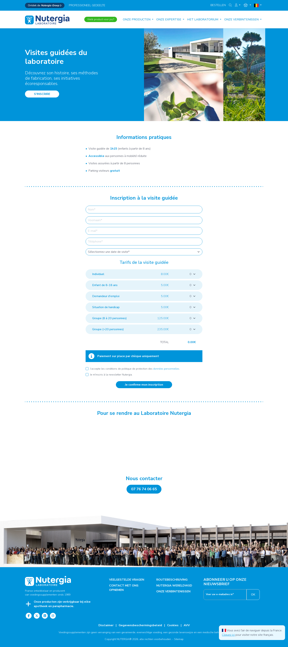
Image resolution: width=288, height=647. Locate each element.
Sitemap (178, 639)
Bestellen (218, 5)
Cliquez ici (228, 635)
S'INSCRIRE (42, 94)
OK (253, 595)
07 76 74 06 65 (144, 489)
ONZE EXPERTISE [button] (169, 19)
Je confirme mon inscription (144, 385)
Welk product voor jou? (100, 19)
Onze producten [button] (137, 19)
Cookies (173, 625)
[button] (237, 5)
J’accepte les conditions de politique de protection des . (135, 369)
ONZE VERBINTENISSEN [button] (241, 19)
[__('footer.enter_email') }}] (225, 594)
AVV (187, 625)
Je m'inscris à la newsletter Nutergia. (111, 374)
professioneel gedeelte (87, 5)
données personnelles (166, 369)
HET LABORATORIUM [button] (203, 19)
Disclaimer (106, 625)
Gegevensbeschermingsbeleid (140, 625)
